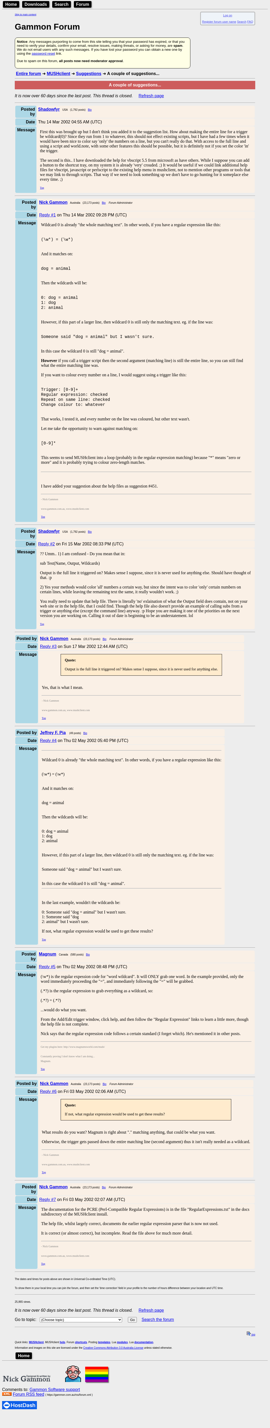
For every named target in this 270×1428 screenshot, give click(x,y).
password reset (43, 53)
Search (62, 4)
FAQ (250, 21)
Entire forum (28, 73)
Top (42, 187)
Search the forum (158, 1333)
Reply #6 (48, 1105)
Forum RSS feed (28, 1408)
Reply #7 (47, 1213)
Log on (227, 15)
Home (11, 4)
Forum (82, 4)
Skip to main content (25, 14)
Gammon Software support (55, 1403)
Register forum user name (219, 21)
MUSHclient (58, 73)
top (251, 1348)
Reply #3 (48, 660)
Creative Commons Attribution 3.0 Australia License (113, 1361)
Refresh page (151, 96)
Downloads (36, 4)
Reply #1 (47, 215)
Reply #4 (48, 754)
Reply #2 (46, 557)
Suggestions (88, 73)
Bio (89, 109)
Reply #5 (47, 980)
